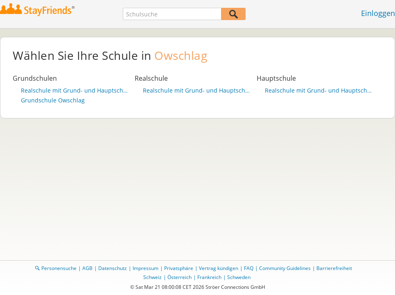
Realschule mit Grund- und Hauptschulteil (76, 90)
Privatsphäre (178, 268)
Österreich (179, 277)
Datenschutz (112, 268)
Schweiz (152, 277)
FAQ (248, 268)
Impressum (145, 268)
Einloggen (378, 13)
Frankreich (209, 277)
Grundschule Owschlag (53, 100)
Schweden (239, 277)
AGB (87, 268)
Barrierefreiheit (334, 268)
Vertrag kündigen (218, 268)
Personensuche (59, 268)
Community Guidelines (285, 268)
